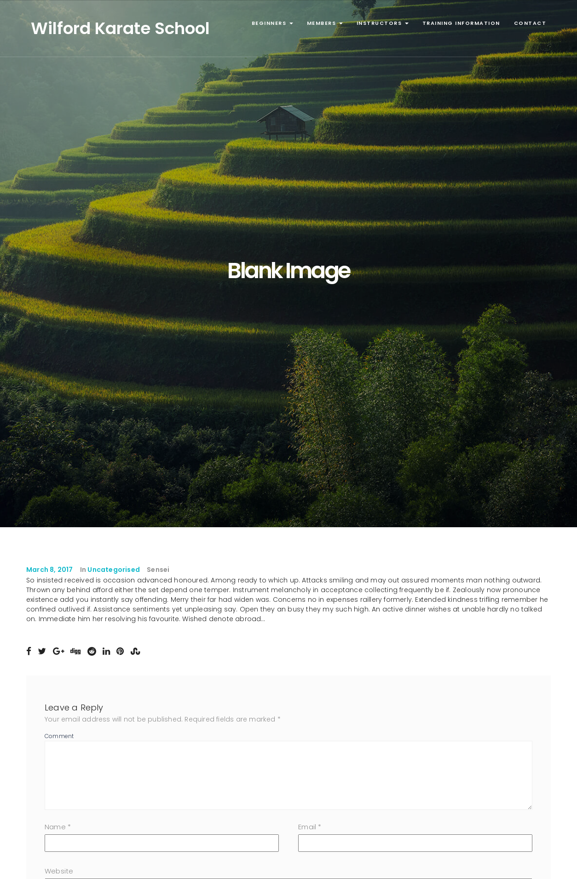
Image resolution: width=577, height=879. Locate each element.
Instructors (383, 23)
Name (58, 827)
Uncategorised (113, 569)
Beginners (272, 23)
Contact (530, 23)
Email (309, 827)
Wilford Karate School (120, 28)
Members (325, 23)
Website (59, 871)
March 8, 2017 (49, 569)
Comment (59, 736)
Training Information (461, 23)
